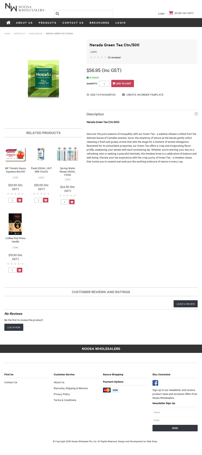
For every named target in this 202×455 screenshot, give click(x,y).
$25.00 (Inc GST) (41, 187)
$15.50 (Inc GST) (15, 257)
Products (47, 22)
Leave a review (186, 303)
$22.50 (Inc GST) (15, 187)
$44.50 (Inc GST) (67, 189)
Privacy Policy (62, 394)
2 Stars (12, 193)
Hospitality (19, 33)
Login (161, 13)
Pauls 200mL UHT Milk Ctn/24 (41, 169)
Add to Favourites (103, 94)
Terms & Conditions (65, 400)
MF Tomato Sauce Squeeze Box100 (15, 169)
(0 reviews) (114, 57)
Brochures (99, 22)
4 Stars (19, 193)
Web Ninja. (152, 441)
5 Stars (22, 193)
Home (8, 22)
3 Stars (15, 193)
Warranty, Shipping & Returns (71, 388)
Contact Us (73, 22)
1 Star (8, 193)
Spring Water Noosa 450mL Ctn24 (68, 171)
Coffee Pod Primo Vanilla (15, 239)
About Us (24, 22)
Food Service (35, 33)
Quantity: (92, 83)
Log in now (13, 327)
